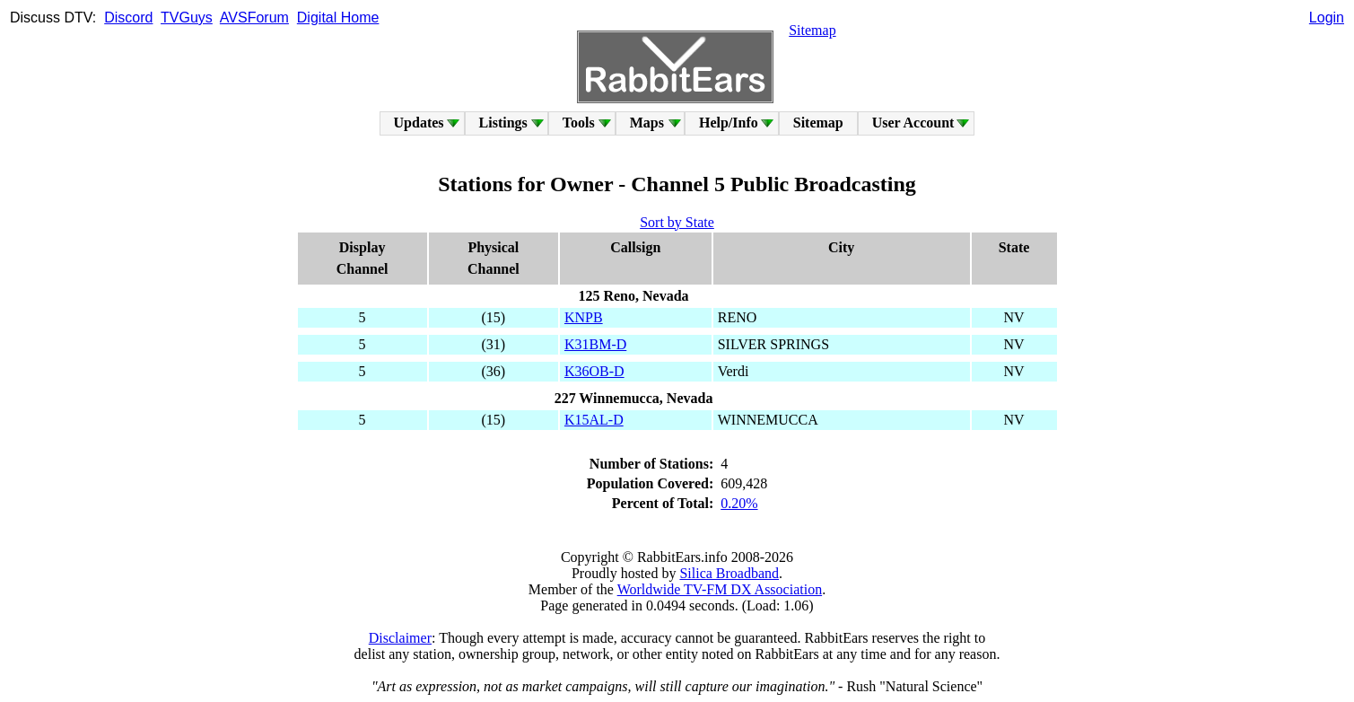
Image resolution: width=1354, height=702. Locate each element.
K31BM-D (595, 344)
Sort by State (677, 222)
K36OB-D (594, 371)
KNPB (583, 317)
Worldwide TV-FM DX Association (720, 589)
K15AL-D (594, 419)
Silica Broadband (729, 573)
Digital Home (338, 17)
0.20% (739, 503)
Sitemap (812, 30)
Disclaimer (400, 637)
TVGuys (187, 17)
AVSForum (254, 17)
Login (1326, 17)
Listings (503, 122)
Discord (128, 17)
